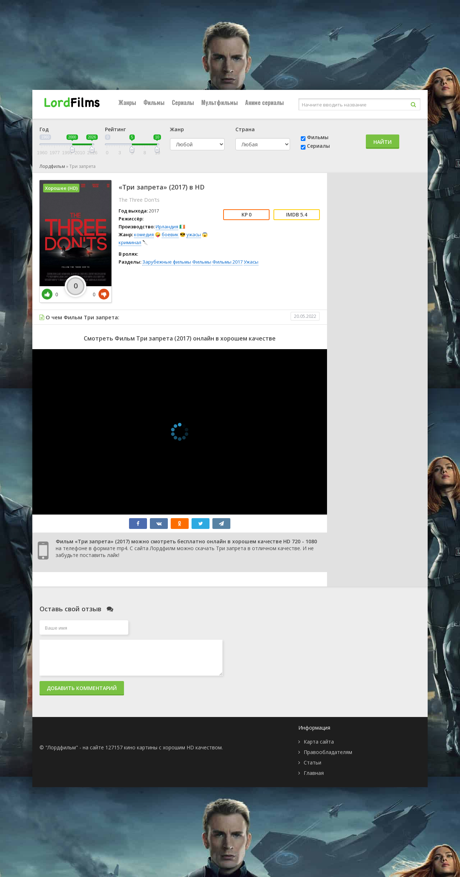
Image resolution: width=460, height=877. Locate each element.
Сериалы (183, 102)
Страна (245, 129)
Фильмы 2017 (227, 262)
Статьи (312, 762)
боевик (170, 234)
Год (44, 129)
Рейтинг (115, 129)
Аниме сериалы (264, 102)
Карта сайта (319, 741)
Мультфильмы (219, 102)
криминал (130, 242)
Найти (382, 141)
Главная (314, 772)
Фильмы (154, 102)
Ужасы (251, 262)
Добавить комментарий (82, 688)
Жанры (127, 102)
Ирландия (167, 226)
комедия (144, 234)
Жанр (177, 129)
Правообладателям (328, 752)
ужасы (194, 234)
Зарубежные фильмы (166, 262)
